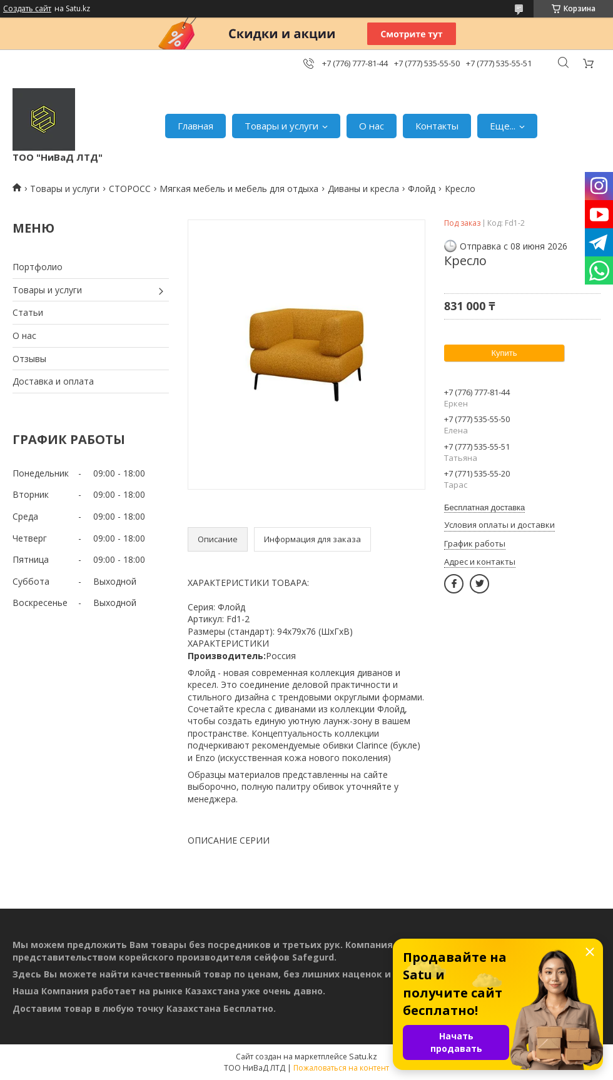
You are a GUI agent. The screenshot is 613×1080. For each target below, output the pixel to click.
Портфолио (38, 267)
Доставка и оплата (53, 381)
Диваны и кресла (363, 188)
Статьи (28, 312)
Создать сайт (27, 8)
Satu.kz (363, 1056)
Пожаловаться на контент (341, 1067)
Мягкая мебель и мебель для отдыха (239, 188)
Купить (504, 353)
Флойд (421, 188)
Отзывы (29, 359)
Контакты (436, 125)
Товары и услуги (281, 125)
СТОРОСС (130, 188)
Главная (195, 125)
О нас (371, 125)
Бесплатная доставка (484, 507)
